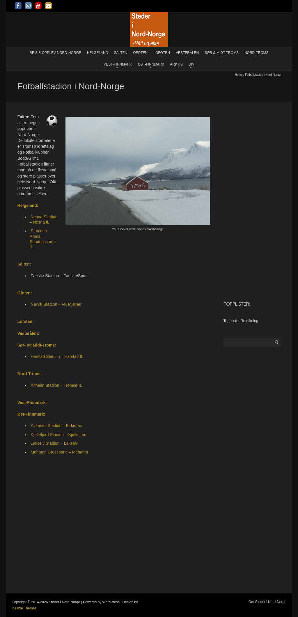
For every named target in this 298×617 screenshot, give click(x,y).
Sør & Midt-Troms (222, 53)
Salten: (24, 264)
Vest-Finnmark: (32, 402)
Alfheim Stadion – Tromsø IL (56, 385)
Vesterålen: (28, 333)
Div (191, 64)
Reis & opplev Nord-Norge (55, 53)
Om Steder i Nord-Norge (267, 602)
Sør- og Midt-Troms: (36, 345)
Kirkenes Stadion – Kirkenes (56, 425)
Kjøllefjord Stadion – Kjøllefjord (58, 434)
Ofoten (140, 53)
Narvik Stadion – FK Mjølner (56, 304)
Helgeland (97, 53)
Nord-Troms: (29, 373)
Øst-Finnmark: (31, 414)
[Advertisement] (252, 204)
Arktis (176, 64)
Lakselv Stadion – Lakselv (54, 443)
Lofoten (161, 53)
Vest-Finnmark (118, 64)
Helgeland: (27, 205)
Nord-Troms (256, 53)
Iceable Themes (24, 608)
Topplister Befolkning (241, 321)
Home (239, 74)
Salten (120, 53)
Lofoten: (25, 321)
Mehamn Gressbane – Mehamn (59, 452)
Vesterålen (187, 53)
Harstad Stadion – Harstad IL (57, 356)
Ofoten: (24, 293)
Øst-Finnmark (151, 64)
